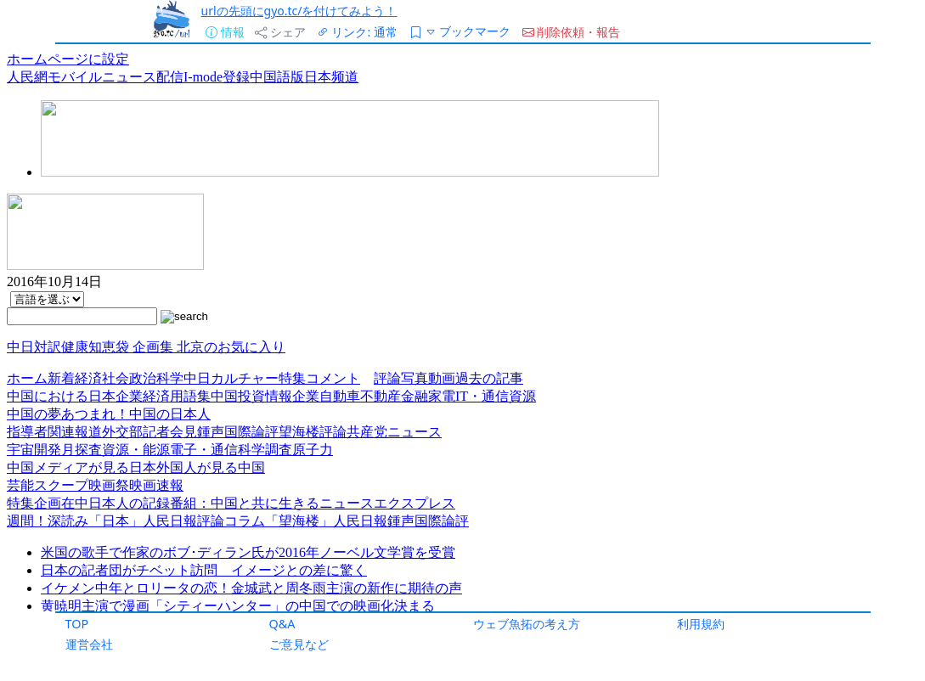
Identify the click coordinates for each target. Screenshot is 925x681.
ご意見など (299, 644)
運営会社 (89, 644)
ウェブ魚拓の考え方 (526, 624)
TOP (77, 624)
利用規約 (701, 624)
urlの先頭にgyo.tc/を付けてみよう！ (298, 11)
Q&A (282, 624)
